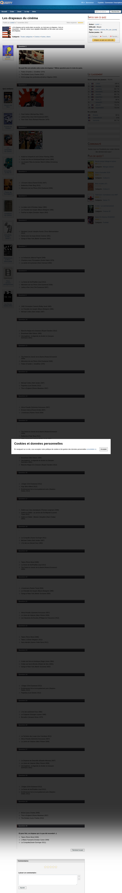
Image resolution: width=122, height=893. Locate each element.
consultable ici (91, 449)
